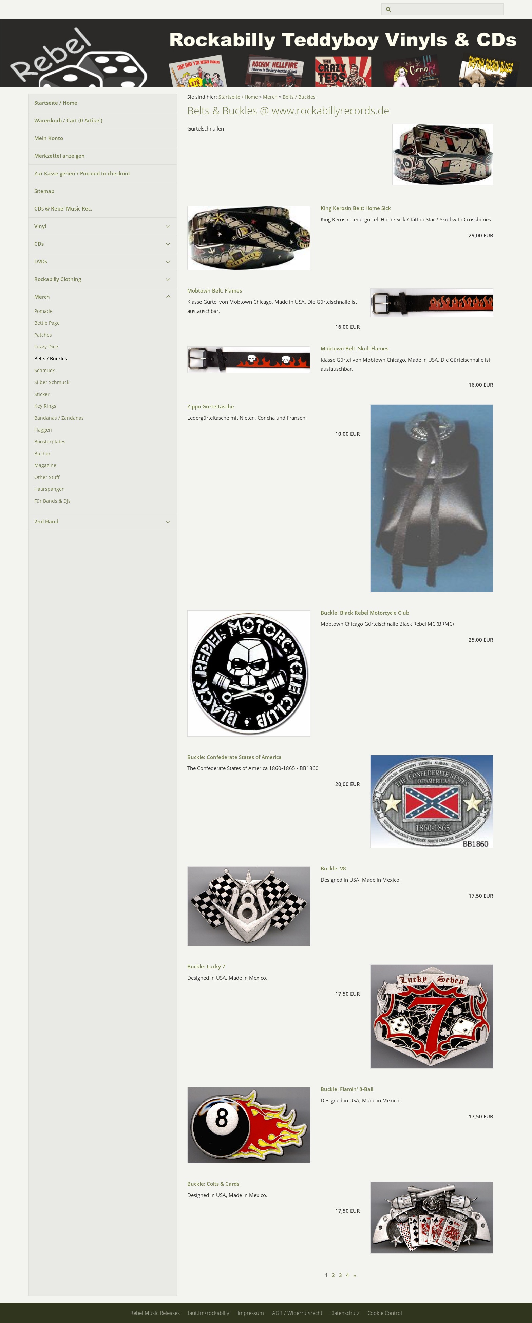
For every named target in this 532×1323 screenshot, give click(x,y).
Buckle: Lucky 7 (206, 966)
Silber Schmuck (51, 382)
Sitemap (44, 190)
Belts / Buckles (50, 359)
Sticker (42, 394)
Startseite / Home (55, 102)
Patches (43, 335)
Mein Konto (48, 138)
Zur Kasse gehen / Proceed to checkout (82, 173)
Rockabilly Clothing (57, 279)
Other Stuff (47, 477)
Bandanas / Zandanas (59, 418)
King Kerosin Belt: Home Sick (356, 208)
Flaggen (43, 430)
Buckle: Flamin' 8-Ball (347, 1089)
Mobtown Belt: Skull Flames (354, 348)
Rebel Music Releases (155, 1312)
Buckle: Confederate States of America (234, 757)
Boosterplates (49, 442)
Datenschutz (344, 1312)
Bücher (42, 453)
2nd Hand (46, 521)
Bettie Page (47, 323)
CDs (39, 243)
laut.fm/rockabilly (208, 1312)
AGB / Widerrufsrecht (297, 1312)
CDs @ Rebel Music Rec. (63, 208)
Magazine (45, 465)
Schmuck (44, 370)
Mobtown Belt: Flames (214, 290)
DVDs (40, 261)
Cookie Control (384, 1312)
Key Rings (45, 406)
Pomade (43, 311)
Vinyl (40, 226)
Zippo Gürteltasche (210, 406)
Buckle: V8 (333, 868)
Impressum (251, 1312)
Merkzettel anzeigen (59, 155)
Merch (42, 296)
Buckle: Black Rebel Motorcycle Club (365, 612)
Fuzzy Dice (46, 347)
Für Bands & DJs (52, 501)
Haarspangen (49, 489)
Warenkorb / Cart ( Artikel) (68, 120)
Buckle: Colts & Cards (213, 1183)
